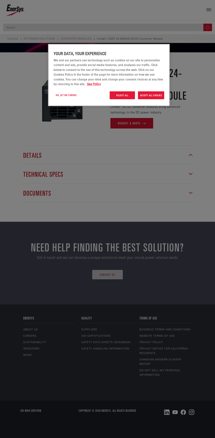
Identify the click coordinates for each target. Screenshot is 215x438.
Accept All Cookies (151, 95)
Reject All (122, 95)
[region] (109, 75)
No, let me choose (66, 95)
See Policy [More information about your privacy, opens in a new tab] (94, 84)
